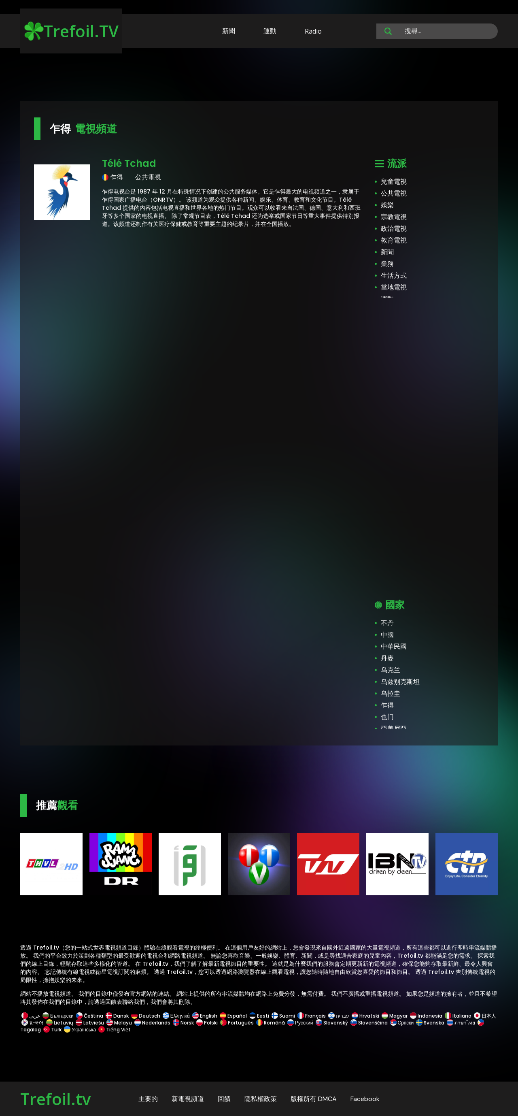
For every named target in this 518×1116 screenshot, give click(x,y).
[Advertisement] (259, 76)
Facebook (365, 1099)
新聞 (228, 30)
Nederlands (152, 1022)
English (205, 1015)
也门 (387, 717)
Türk (52, 1029)
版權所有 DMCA (314, 1099)
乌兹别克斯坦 (400, 681)
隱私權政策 (260, 1099)
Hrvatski (365, 1015)
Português (237, 1022)
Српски (402, 1022)
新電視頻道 (188, 1099)
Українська (80, 1029)
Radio (313, 31)
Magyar (394, 1015)
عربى (30, 1015)
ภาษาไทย (461, 1022)
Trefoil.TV (71, 31)
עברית (338, 1015)
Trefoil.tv (55, 1099)
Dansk (117, 1015)
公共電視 (394, 193)
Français (311, 1015)
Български (58, 1015)
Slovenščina (369, 1022)
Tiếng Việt (114, 1029)
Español (233, 1015)
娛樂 (387, 205)
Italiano (458, 1015)
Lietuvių (59, 1022)
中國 (387, 634)
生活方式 (394, 275)
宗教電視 (394, 216)
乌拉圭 (390, 693)
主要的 (148, 1099)
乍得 (387, 705)
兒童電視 (394, 181)
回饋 (224, 1099)
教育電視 (394, 240)
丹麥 (387, 658)
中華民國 (394, 646)
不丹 (387, 623)
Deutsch (145, 1015)
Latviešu (89, 1022)
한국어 (32, 1022)
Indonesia (426, 1015)
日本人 (484, 1015)
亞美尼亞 (394, 728)
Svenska (430, 1022)
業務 (387, 263)
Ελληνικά (176, 1015)
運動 (269, 30)
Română (270, 1022)
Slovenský (331, 1022)
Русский (300, 1022)
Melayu (119, 1022)
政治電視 (394, 228)
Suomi (283, 1015)
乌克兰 (390, 670)
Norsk (183, 1022)
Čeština (89, 1015)
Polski (207, 1022)
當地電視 (394, 287)
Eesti (259, 1015)
